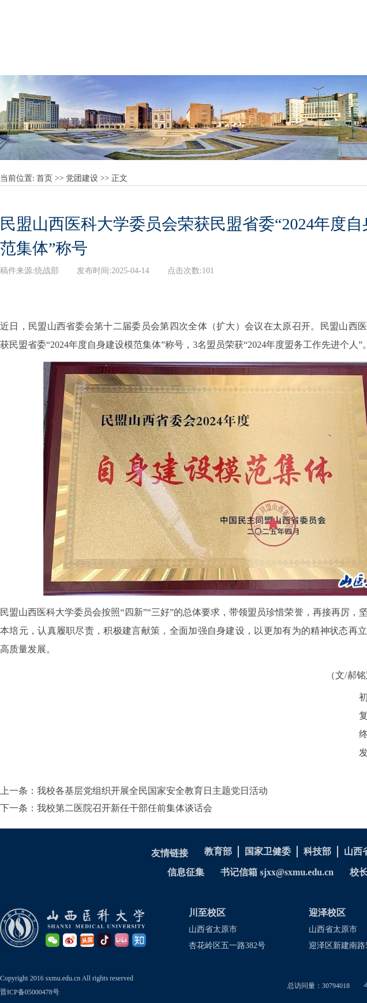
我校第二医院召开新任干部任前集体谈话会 (124, 808)
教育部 (218, 851)
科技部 (317, 851)
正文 (119, 178)
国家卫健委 (268, 851)
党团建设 (82, 178)
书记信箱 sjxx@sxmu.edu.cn (277, 872)
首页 (44, 178)
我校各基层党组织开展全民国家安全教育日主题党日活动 (152, 791)
